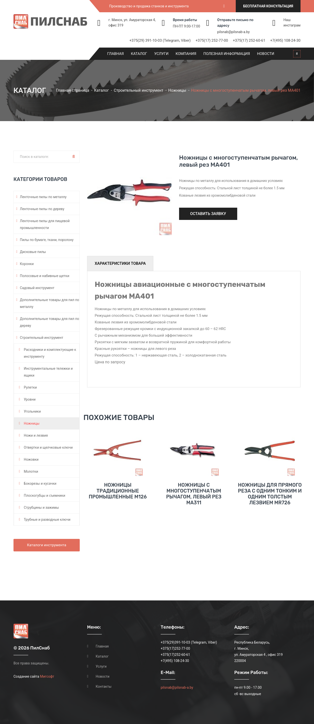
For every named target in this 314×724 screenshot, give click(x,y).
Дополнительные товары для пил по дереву (49, 322)
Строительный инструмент (138, 90)
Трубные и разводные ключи (47, 519)
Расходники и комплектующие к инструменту (50, 353)
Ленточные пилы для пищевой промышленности (45, 224)
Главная (115, 53)
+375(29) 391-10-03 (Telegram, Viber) (160, 40)
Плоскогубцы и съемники (44, 495)
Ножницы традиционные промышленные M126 (118, 491)
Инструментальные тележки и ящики (48, 372)
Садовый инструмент (37, 288)
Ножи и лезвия (36, 435)
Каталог (139, 53)
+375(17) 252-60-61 (249, 40)
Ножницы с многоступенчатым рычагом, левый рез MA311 (194, 494)
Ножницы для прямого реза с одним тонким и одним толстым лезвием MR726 (270, 494)
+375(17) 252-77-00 (212, 40)
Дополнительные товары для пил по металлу (49, 303)
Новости (265, 53)
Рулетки (30, 387)
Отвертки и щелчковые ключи (48, 447)
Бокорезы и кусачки (40, 483)
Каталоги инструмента (46, 545)
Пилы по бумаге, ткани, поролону (47, 240)
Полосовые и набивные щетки (44, 276)
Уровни (30, 399)
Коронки (27, 264)
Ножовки (31, 459)
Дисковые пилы (33, 252)
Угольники (32, 411)
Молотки (31, 471)
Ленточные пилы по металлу (43, 197)
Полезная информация (226, 53)
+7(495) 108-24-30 (285, 40)
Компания (186, 53)
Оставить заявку (208, 213)
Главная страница (72, 90)
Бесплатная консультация (268, 6)
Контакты (103, 686)
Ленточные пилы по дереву (42, 209)
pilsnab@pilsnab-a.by (233, 32)
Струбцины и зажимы (41, 507)
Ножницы (177, 90)
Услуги (161, 53)
